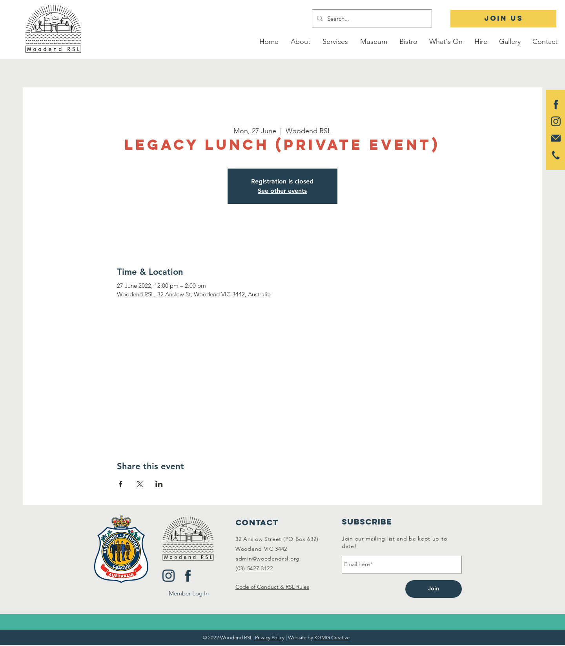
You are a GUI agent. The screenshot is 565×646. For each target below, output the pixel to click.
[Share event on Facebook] (120, 484)
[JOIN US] (503, 18)
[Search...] (371, 18)
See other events (282, 190)
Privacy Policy (269, 638)
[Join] (433, 589)
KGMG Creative (332, 638)
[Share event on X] (140, 484)
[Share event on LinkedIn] (159, 484)
